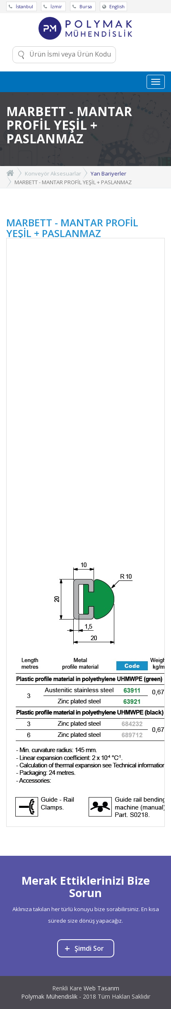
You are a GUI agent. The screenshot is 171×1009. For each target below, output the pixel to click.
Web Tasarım (101, 988)
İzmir (53, 6)
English (113, 6)
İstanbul (21, 6)
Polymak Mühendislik (49, 996)
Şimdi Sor (84, 948)
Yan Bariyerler (108, 173)
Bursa (82, 6)
